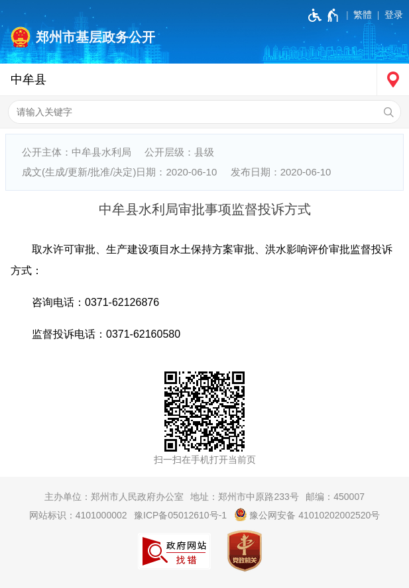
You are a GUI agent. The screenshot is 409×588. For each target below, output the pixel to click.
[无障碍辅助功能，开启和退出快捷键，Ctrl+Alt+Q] (324, 15)
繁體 (362, 14)
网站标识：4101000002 (78, 515)
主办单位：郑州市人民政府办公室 (114, 496)
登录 (393, 14)
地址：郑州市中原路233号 (244, 496)
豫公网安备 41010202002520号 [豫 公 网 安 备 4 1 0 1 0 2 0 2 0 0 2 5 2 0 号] (307, 514)
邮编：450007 (335, 496)
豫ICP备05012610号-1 (180, 515)
